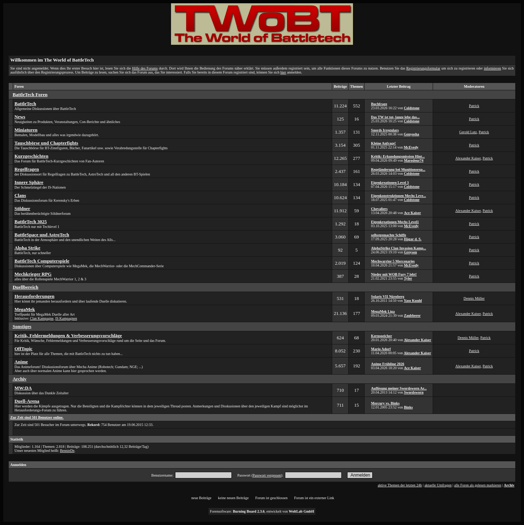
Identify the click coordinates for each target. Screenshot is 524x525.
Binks (408, 407)
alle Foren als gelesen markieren (477, 485)
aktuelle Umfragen (438, 485)
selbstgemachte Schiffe (388, 235)
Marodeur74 (414, 160)
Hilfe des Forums (145, 68)
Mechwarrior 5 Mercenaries (393, 261)
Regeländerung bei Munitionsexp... (398, 169)
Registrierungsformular (423, 68)
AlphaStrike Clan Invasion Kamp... (398, 248)
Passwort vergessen (267, 475)
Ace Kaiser (412, 213)
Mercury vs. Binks (385, 403)
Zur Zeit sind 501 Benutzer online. (36, 417)
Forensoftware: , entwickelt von (262, 511)
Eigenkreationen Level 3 (390, 183)
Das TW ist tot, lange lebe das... (395, 117)
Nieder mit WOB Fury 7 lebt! (394, 274)
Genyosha (411, 134)
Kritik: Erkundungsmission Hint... (398, 156)
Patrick (474, 106)
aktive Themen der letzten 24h (400, 485)
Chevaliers (379, 209)
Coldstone (412, 108)
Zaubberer (412, 315)
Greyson (410, 252)
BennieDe (67, 451)
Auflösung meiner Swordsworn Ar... (399, 388)
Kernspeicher (381, 336)
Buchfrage (379, 104)
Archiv (509, 485)
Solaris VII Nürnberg (388, 297)
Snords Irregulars (385, 130)
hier (283, 72)
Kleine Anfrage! (383, 143)
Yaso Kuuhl (413, 301)
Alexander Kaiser (468, 158)
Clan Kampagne (41, 318)
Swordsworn (414, 392)
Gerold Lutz (468, 132)
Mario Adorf (381, 349)
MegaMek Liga (383, 311)
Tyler (408, 278)
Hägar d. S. (412, 239)
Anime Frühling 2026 (387, 364)
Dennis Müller (474, 298)
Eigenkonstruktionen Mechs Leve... (398, 196)
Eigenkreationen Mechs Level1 (395, 222)
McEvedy (411, 147)
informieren (492, 68)
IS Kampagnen (66, 318)
